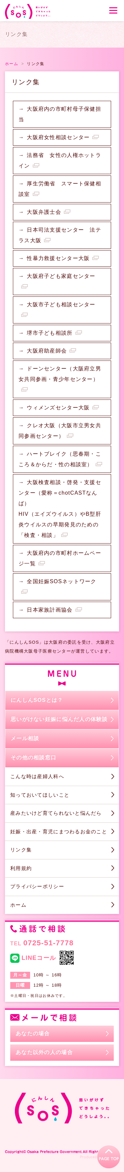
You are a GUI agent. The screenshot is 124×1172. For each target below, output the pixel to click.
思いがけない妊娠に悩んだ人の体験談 (59, 719)
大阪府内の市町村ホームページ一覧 (60, 558)
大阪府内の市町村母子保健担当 (60, 114)
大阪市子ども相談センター (61, 304)
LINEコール (33, 958)
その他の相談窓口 (33, 757)
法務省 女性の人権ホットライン (60, 160)
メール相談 (25, 738)
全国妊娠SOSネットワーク (61, 581)
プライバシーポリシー (37, 886)
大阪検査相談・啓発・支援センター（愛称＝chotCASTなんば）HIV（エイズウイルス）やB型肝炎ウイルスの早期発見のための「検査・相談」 (60, 508)
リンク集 (21, 849)
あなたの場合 (33, 1033)
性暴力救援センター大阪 (58, 258)
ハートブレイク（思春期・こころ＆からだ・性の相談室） (60, 459)
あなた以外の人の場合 (44, 1052)
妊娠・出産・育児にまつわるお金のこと (58, 831)
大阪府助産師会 (47, 351)
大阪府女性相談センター (58, 137)
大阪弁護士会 (44, 212)
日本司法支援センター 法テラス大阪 (60, 235)
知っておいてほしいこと (39, 795)
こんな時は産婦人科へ (37, 776)
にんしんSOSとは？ (37, 700)
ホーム (18, 905)
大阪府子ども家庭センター (61, 276)
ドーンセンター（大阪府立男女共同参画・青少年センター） (60, 374)
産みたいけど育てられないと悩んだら (56, 813)
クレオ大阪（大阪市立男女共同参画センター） (60, 431)
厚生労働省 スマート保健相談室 (60, 189)
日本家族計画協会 (49, 610)
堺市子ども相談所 (49, 333)
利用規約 (21, 868)
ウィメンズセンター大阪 (58, 407)
